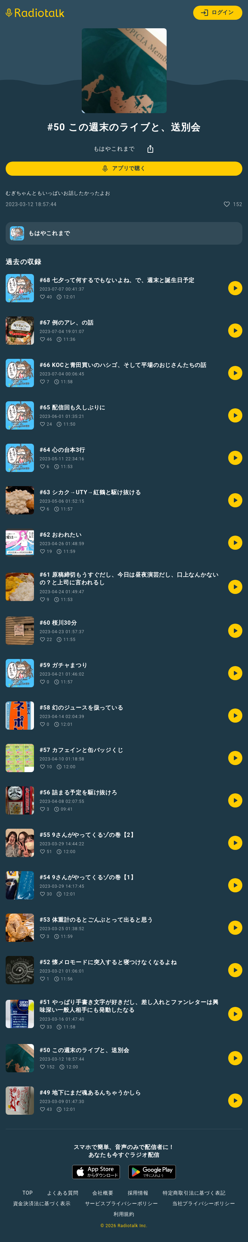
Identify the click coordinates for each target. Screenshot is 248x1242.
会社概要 (102, 1193)
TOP (27, 1193)
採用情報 (138, 1193)
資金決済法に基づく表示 (42, 1203)
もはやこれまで (114, 148)
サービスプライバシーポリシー (121, 1203)
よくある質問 (63, 1193)
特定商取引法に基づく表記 (194, 1193)
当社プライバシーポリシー (203, 1203)
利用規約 (124, 1214)
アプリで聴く (123, 168)
